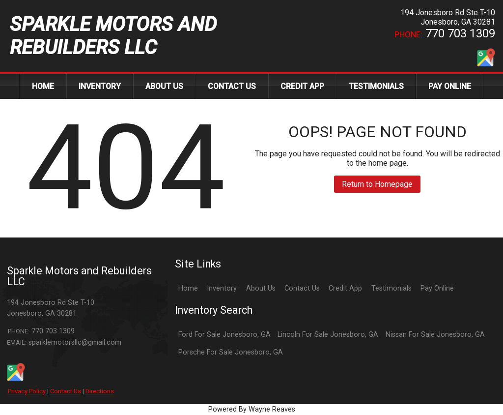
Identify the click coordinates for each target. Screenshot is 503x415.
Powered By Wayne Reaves (251, 409)
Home (188, 288)
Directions (99, 391)
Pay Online (437, 288)
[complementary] (473, 385)
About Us (261, 288)
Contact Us (65, 391)
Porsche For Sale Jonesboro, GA (230, 352)
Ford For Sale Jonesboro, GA (224, 334)
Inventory (222, 288)
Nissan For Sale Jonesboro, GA (435, 334)
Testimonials (391, 288)
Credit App (345, 288)
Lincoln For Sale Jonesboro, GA (328, 334)
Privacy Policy (27, 391)
